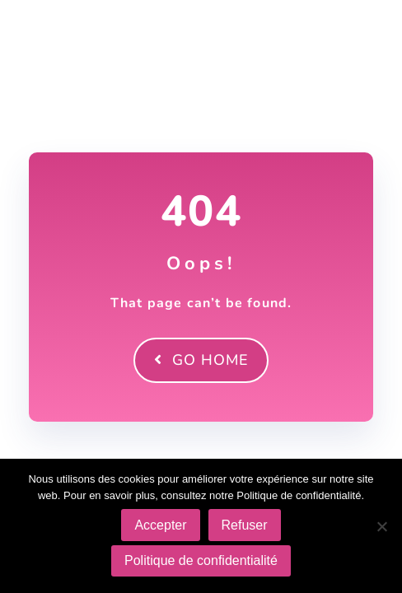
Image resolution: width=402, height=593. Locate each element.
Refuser (245, 525)
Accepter (160, 525)
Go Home (201, 360)
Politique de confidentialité (201, 560)
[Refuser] (381, 526)
